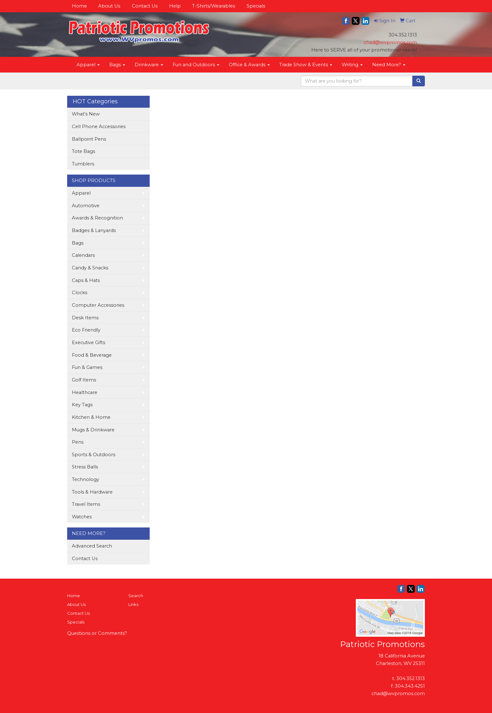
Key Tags (82, 405)
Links (133, 604)
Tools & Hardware (92, 492)
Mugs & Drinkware (93, 430)
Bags (117, 65)
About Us (109, 6)
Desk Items (85, 318)
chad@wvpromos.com (390, 42)
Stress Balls (85, 467)
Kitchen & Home (91, 417)
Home (79, 6)
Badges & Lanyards (94, 230)
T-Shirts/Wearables (213, 6)
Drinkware (149, 65)
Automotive (85, 205)
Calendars (83, 255)
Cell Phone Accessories (99, 126)
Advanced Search (92, 546)
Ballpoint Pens (89, 139)
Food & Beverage (92, 355)
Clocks (79, 292)
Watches (82, 517)
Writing (352, 65)
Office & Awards (249, 65)
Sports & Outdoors (93, 454)
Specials (256, 6)
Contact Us (145, 6)
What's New (86, 114)
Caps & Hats (86, 280)
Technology (85, 479)
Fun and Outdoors (196, 65)
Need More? (388, 65)
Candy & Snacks (90, 268)
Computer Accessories (98, 305)
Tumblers (83, 164)
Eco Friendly (86, 330)
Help (175, 6)
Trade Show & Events (305, 65)
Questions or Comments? (97, 633)
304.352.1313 (410, 678)
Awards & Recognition (97, 218)
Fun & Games (87, 367)
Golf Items (84, 380)
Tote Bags (83, 151)
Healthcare (84, 392)
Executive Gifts (88, 342)
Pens (77, 442)
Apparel (88, 65)
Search (135, 595)
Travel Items (86, 504)
